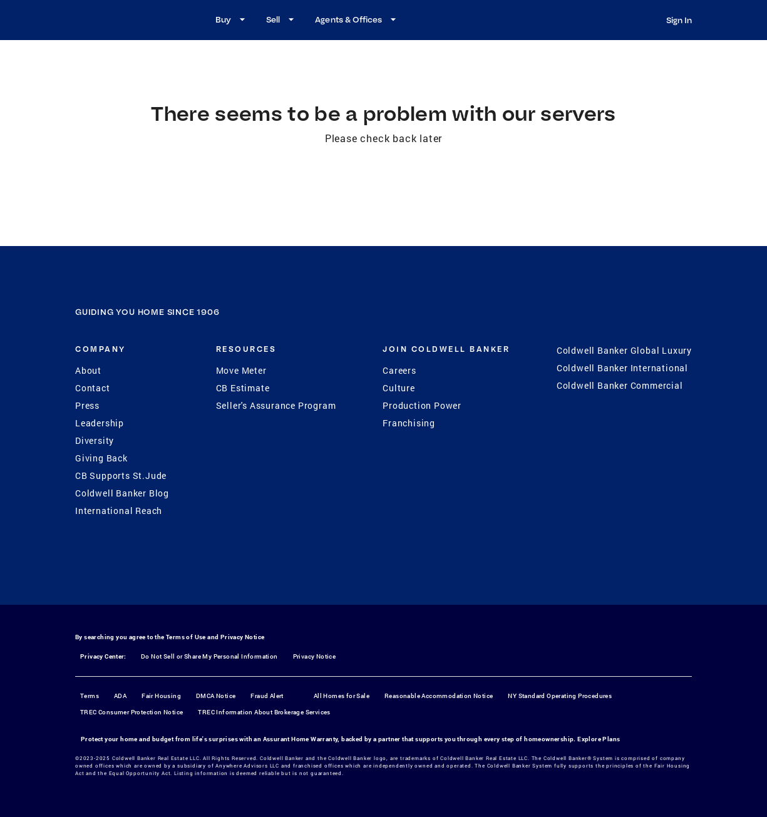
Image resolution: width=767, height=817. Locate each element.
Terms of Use (186, 637)
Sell (281, 19)
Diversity (94, 440)
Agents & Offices (357, 19)
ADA (120, 696)
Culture (399, 388)
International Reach (118, 510)
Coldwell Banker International (622, 368)
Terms (89, 696)
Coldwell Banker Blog (122, 493)
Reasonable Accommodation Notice (438, 696)
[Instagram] (367, 578)
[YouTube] (400, 578)
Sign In (679, 20)
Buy (232, 19)
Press (87, 405)
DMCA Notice (215, 696)
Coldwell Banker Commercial (620, 385)
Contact (92, 388)
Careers (399, 370)
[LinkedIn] (432, 578)
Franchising (409, 423)
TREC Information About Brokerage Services (264, 712)
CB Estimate (243, 388)
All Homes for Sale (341, 696)
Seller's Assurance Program (276, 405)
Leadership (99, 423)
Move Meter (241, 370)
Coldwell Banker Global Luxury (624, 350)
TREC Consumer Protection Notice (131, 712)
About (88, 370)
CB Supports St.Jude (121, 475)
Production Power (422, 405)
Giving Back (101, 458)
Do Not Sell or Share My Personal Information (209, 656)
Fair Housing (161, 696)
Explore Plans (598, 739)
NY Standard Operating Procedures (560, 696)
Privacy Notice (242, 637)
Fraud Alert (266, 696)
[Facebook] (335, 578)
